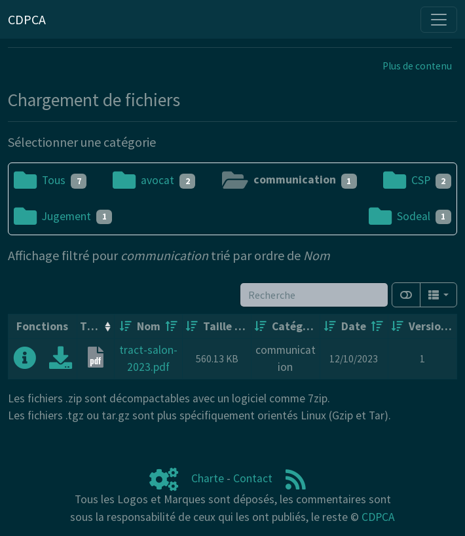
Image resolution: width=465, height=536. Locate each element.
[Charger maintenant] (60, 362)
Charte (207, 478)
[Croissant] (126, 326)
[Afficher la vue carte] (406, 294)
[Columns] (438, 294)
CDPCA (378, 517)
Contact (252, 478)
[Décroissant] (171, 326)
